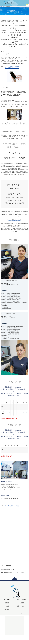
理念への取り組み (21, 599)
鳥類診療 (22, 602)
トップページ (2, 6)
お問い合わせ (7, 609)
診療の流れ (7, 606)
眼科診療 (7, 602)
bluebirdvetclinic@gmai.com (14, 220)
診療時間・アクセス (22, 606)
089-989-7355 (12, 67)
